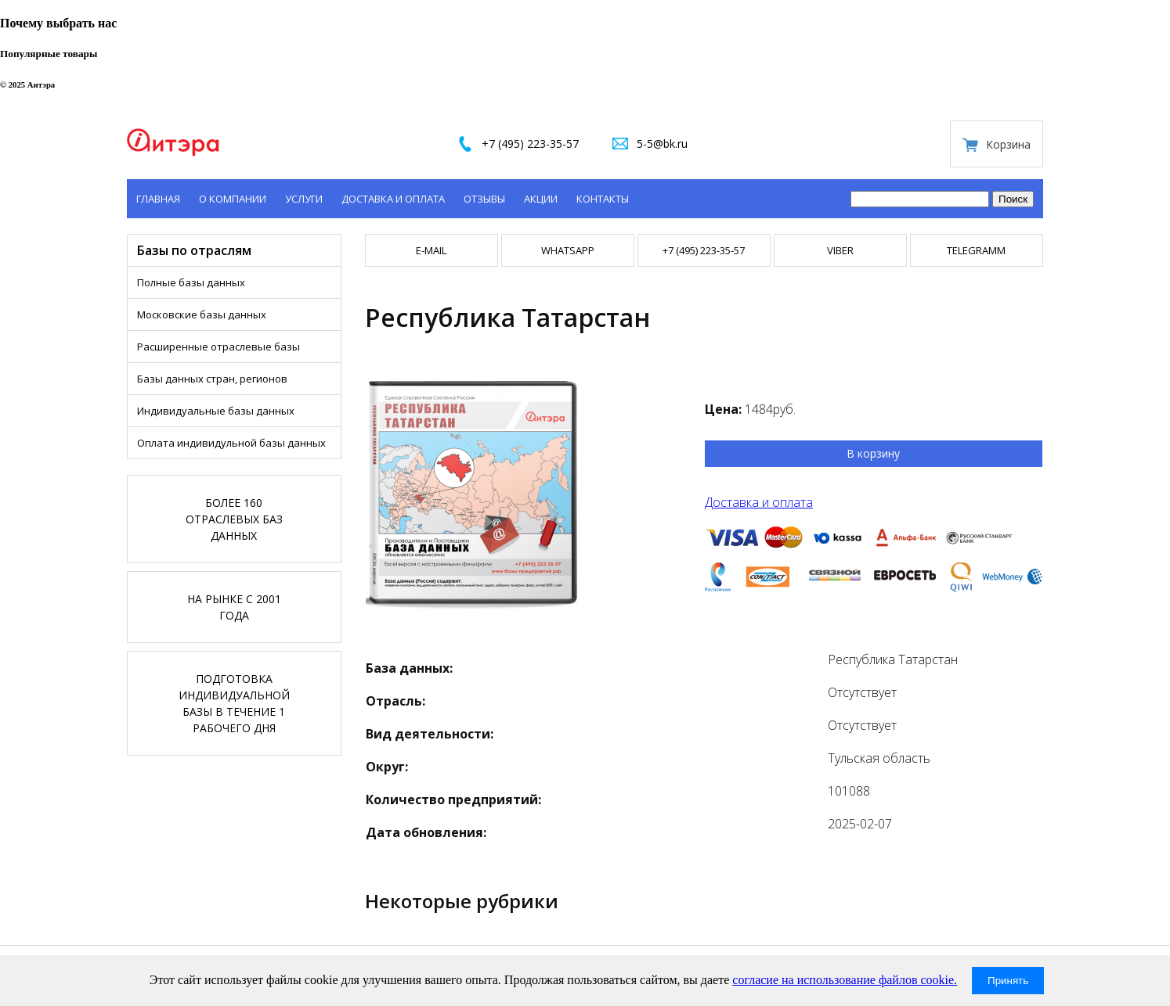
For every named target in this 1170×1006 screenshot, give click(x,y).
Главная (158, 199)
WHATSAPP (567, 250)
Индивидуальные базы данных (215, 411)
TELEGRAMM (976, 250)
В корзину (873, 453)
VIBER (840, 250)
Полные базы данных (191, 282)
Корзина (1008, 144)
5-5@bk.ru (662, 143)
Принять (1008, 980)
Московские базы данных (201, 314)
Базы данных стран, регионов (212, 379)
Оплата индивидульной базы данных (231, 443)
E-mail (431, 250)
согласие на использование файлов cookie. (844, 979)
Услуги (304, 199)
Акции (541, 199)
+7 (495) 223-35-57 (530, 143)
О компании (232, 199)
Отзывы (484, 199)
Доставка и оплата (393, 199)
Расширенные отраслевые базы (218, 347)
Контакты (602, 199)
